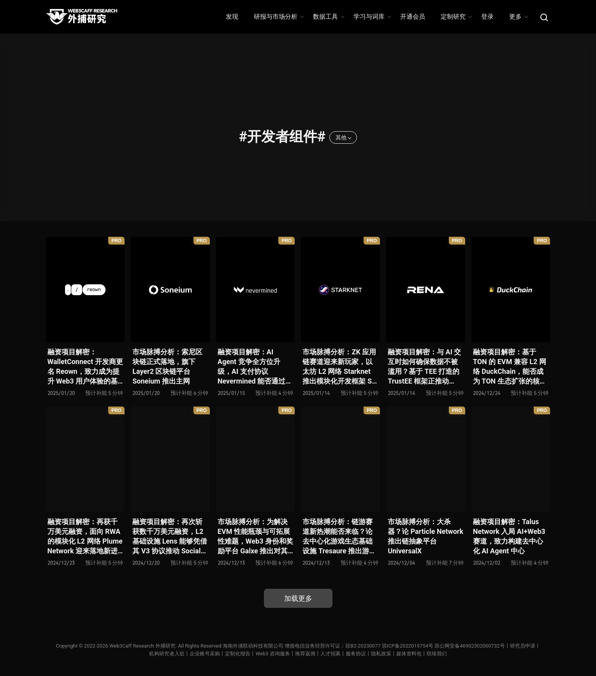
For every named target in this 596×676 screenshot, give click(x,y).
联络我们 (437, 654)
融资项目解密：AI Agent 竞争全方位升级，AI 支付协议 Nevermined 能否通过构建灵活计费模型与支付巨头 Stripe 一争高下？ (255, 367)
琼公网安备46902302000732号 (469, 646)
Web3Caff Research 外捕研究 (142, 646)
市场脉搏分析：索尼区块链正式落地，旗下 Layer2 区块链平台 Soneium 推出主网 (167, 367)
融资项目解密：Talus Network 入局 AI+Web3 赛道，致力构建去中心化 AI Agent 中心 (509, 536)
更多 (518, 16)
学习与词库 (371, 16)
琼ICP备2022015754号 (407, 646)
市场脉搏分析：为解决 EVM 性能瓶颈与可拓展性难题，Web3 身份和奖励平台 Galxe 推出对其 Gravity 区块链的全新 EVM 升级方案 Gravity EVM (255, 537)
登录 (487, 16)
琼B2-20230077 (362, 646)
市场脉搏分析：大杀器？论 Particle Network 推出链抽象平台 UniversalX (425, 536)
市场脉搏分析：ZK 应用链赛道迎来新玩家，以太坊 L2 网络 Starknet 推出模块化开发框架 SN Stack (339, 367)
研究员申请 (522, 646)
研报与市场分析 (278, 16)
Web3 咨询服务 (272, 654)
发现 (232, 16)
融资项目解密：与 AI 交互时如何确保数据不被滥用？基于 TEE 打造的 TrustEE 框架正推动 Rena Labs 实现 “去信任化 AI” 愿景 (425, 367)
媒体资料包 (409, 654)
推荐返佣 (305, 654)
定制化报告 (237, 654)
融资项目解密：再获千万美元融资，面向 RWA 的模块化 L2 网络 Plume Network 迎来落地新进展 (85, 537)
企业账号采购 (205, 654)
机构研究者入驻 (167, 654)
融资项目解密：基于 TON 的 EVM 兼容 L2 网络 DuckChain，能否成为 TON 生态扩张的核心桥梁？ (510, 367)
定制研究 (456, 16)
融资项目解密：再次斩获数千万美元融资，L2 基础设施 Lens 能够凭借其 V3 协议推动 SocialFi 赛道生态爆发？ (169, 537)
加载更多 (298, 598)
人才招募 (330, 654)
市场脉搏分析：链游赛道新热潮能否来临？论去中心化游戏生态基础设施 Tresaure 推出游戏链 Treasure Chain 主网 (339, 537)
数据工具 (328, 16)
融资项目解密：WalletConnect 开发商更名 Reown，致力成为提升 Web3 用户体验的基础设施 (85, 367)
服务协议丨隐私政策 (368, 654)
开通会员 (412, 16)
